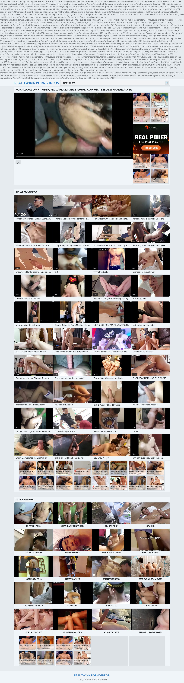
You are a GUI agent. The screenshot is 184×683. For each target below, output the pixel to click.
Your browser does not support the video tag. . (73, 126)
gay (18, 162)
